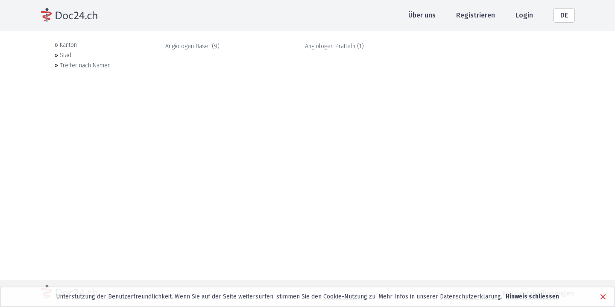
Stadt (66, 55)
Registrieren (475, 15)
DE (564, 15)
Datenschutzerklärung (470, 296)
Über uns (422, 15)
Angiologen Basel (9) (192, 46)
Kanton (68, 45)
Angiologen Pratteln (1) (334, 46)
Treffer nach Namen (85, 65)
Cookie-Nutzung (345, 296)
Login (524, 15)
